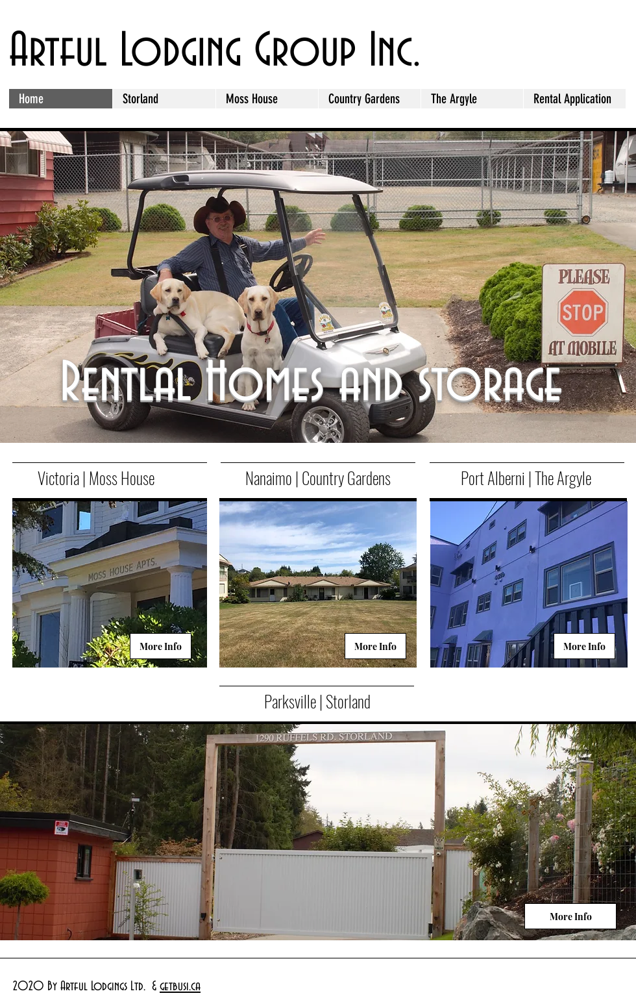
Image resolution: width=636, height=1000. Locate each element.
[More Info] (160, 646)
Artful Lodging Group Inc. (215, 52)
